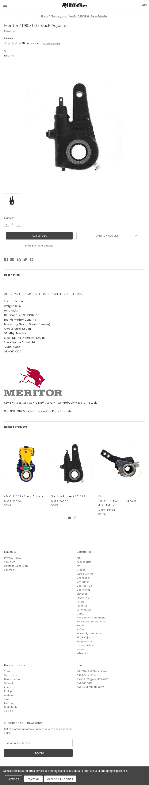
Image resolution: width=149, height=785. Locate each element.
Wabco (8, 695)
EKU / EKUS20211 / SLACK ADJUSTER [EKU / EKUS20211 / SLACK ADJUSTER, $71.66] (117, 503)
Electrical (82, 593)
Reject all (33, 779)
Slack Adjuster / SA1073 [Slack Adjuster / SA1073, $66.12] (68, 496)
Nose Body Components (91, 617)
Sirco (7, 699)
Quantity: (9, 217)
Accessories (84, 562)
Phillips (8, 691)
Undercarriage (85, 645)
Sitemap (9, 569)
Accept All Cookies (60, 779)
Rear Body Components (91, 621)
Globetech (10, 707)
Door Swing (83, 589)
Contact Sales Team (16, 565)
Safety (80, 629)
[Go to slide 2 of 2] (75, 518)
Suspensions (85, 641)
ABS (79, 558)
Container (83, 581)
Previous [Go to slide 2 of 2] (5, 473)
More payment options (39, 245)
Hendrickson (12, 679)
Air (78, 565)
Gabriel (8, 683)
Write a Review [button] (51, 43)
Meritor (8, 703)
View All (8, 711)
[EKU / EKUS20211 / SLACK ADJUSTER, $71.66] (120, 464)
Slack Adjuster (85, 637)
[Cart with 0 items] (144, 5)
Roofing (81, 625)
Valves (81, 649)
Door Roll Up (84, 585)
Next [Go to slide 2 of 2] (140, 473)
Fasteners (83, 597)
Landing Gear (85, 609)
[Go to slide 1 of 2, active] (69, 518)
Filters (81, 601)
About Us (9, 562)
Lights (80, 613)
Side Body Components (91, 633)
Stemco (8, 671)
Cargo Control (85, 573)
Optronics (10, 675)
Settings (13, 779)
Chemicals (83, 577)
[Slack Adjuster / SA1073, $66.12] (73, 464)
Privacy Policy (12, 558)
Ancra (7, 687)
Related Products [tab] (15, 426)
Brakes (81, 569)
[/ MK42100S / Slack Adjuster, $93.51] (26, 464)
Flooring (82, 605)
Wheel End (83, 653)
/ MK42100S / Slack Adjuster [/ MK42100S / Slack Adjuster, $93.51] (24, 496)
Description (12, 274)
